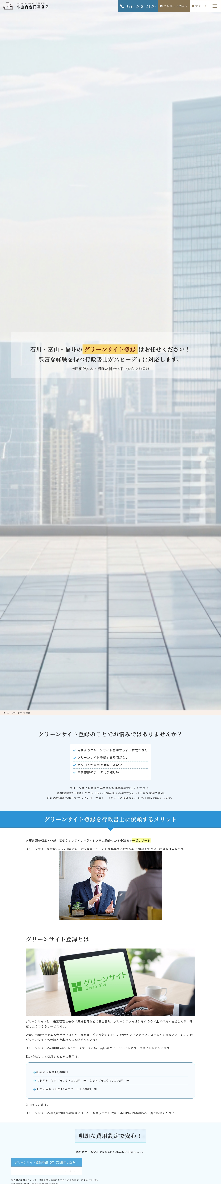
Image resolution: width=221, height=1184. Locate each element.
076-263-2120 (138, 6)
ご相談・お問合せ (174, 6)
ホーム (6, 712)
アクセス (199, 6)
